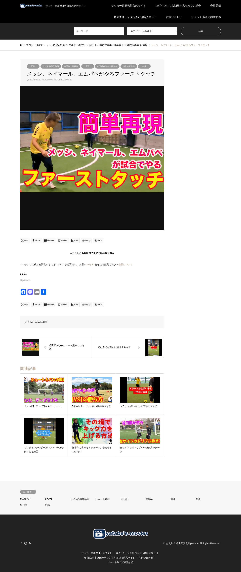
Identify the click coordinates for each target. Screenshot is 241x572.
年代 (144, 66)
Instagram (25, 543)
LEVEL (49, 499)
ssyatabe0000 (41, 322)
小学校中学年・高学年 (107, 66)
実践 (88, 66)
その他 (124, 499)
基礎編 (149, 499)
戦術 (47, 505)
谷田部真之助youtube (187, 543)
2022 (33, 66)
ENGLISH (25, 499)
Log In (90, 264)
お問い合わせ (174, 17)
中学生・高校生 (71, 66)
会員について (125, 264)
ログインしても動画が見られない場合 (178, 5)
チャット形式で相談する (206, 17)
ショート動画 (102, 499)
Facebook (21, 543)
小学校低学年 (129, 66)
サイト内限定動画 (51, 66)
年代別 (23, 505)
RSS (30, 543)
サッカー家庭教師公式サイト (128, 5)
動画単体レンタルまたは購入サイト (135, 17)
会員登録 (215, 5)
